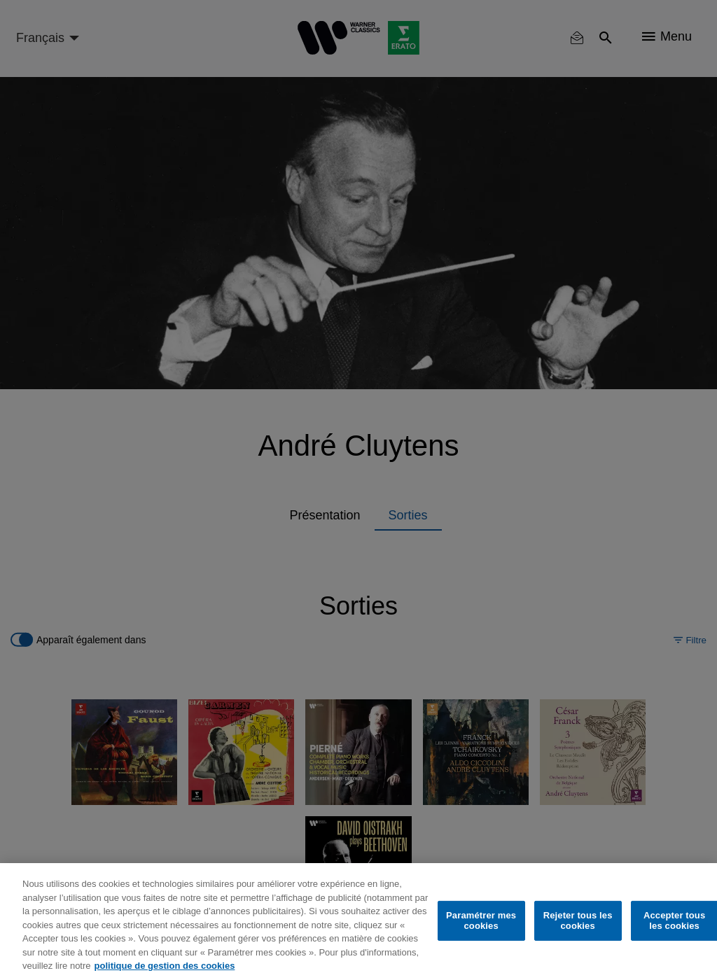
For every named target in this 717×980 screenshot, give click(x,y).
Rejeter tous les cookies (578, 921)
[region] (358, 921)
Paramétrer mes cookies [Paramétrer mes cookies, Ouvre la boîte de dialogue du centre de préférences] (481, 921)
